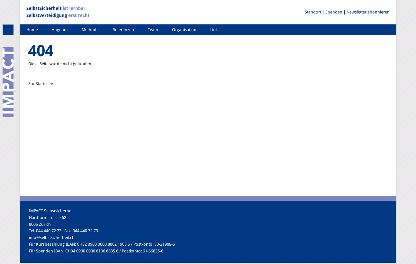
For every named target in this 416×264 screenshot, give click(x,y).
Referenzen (123, 29)
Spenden (333, 12)
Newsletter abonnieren (368, 12)
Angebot (60, 29)
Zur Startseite (40, 83)
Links (215, 29)
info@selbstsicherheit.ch (52, 237)
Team (153, 29)
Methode (90, 29)
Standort (313, 12)
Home (32, 29)
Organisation (184, 29)
